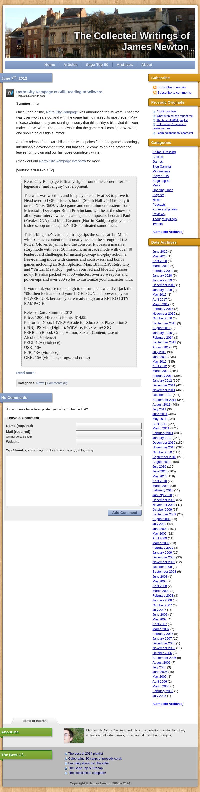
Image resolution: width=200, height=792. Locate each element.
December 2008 (164, 557)
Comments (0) (57, 383)
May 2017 (160, 294)
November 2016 (164, 313)
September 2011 (164, 400)
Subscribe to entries (172, 87)
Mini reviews (161, 171)
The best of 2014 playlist (172, 120)
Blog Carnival (162, 166)
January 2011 (162, 438)
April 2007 (160, 624)
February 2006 (163, 691)
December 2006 (164, 643)
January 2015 (162, 333)
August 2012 (162, 347)
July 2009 (159, 524)
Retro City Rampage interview (62, 161)
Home (49, 64)
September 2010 (164, 457)
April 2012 (160, 366)
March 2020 (161, 266)
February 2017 (163, 309)
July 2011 (159, 409)
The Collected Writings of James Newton (134, 41)
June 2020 (160, 251)
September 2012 (164, 342)
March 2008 (161, 591)
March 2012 (161, 371)
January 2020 (162, 275)
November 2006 (164, 648)
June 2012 (160, 357)
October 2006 (162, 653)
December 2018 (164, 285)
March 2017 (161, 304)
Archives (125, 64)
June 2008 (160, 576)
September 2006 (164, 658)
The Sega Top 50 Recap (85, 768)
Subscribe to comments (174, 92)
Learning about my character (175, 132)
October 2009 (162, 509)
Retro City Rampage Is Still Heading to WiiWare (59, 92)
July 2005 (159, 696)
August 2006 (162, 662)
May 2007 (160, 619)
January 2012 (162, 380)
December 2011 (164, 385)
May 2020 (160, 256)
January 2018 (162, 290)
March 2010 (161, 485)
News (40, 383)
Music (157, 185)
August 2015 (162, 328)
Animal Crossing (164, 152)
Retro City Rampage (62, 112)
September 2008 (164, 571)
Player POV (161, 176)
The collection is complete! (87, 773)
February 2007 (163, 634)
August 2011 (162, 404)
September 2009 (164, 514)
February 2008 (163, 595)
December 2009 (164, 500)
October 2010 (162, 452)
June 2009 (160, 529)
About (146, 64)
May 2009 (160, 533)
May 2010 (160, 476)
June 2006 (160, 672)
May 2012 (160, 361)
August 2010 (162, 462)
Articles (70, 64)
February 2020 (163, 271)
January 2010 (162, 495)
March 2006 (161, 686)
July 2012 (159, 352)
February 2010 (163, 490)
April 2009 (160, 538)
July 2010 (159, 466)
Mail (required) (18, 432)
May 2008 (160, 581)
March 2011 (161, 428)
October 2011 (162, 395)
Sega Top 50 (97, 64)
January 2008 (162, 600)
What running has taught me (175, 115)
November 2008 (164, 562)
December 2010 (164, 442)
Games (158, 161)
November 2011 (164, 390)
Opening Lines (163, 190)
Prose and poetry (165, 209)
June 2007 (160, 614)
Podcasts (159, 204)
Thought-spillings (165, 219)
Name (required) (19, 426)
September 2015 (164, 323)
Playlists (158, 195)
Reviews (159, 214)
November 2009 (164, 505)
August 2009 (162, 519)
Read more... (27, 373)
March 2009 (161, 543)
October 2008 (162, 567)
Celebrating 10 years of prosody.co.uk (95, 758)
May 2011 (160, 419)
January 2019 (162, 280)
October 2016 (162, 318)
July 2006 (159, 667)
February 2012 (163, 376)
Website (13, 442)
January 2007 (162, 638)
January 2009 (162, 552)
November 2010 (164, 447)
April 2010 (160, 481)
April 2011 (160, 424)
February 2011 (163, 433)
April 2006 (160, 681)
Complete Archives (167, 232)
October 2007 (162, 605)
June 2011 (160, 414)
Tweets (158, 224)
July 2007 (159, 610)
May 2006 (160, 676)
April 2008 (160, 586)
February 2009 (163, 547)
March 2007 (161, 629)
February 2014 (163, 337)
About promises (167, 111)
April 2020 (160, 261)
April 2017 (160, 299)
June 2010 (160, 471)
